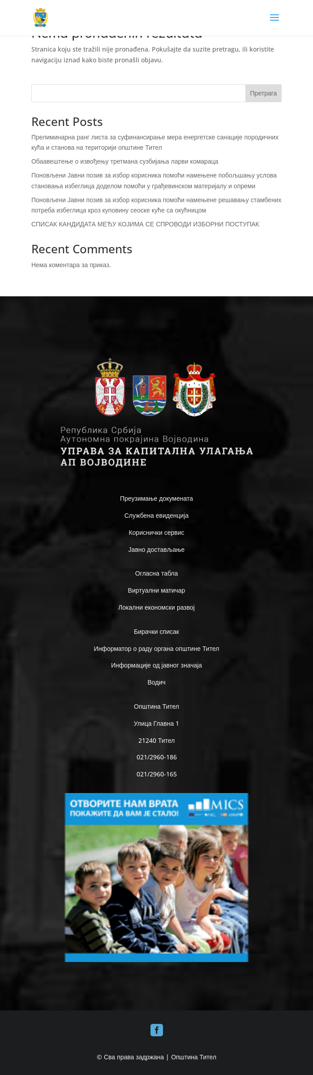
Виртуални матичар (156, 590)
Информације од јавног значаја (156, 665)
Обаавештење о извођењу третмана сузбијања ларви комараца (125, 161)
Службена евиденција (156, 515)
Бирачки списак (156, 631)
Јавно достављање (157, 549)
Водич (156, 682)
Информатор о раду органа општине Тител (156, 648)
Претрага (263, 93)
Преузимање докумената (156, 498)
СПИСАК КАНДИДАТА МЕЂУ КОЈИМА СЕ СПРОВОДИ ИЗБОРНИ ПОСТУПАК (145, 224)
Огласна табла (156, 573)
